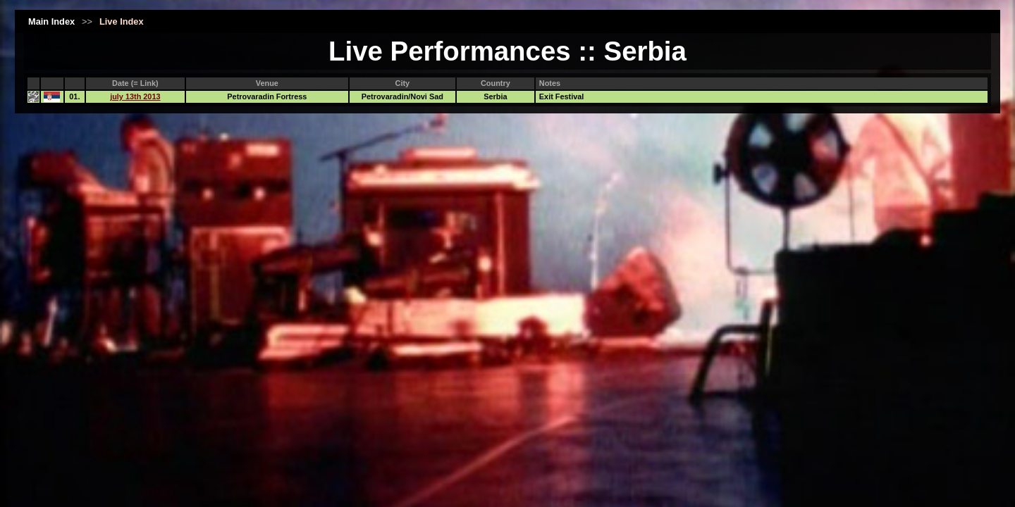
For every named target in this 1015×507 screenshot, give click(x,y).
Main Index (51, 21)
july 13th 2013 (135, 96)
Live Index (121, 21)
